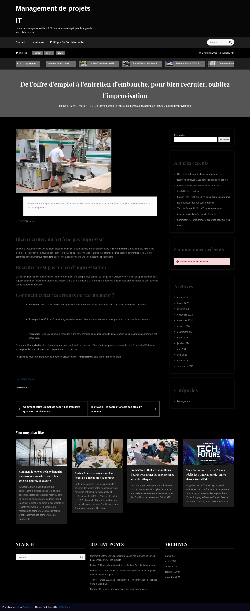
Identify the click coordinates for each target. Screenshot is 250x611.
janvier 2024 (183, 343)
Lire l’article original (25, 379)
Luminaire (38, 42)
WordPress (28, 606)
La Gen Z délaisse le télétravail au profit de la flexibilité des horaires (122, 63)
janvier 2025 (183, 309)
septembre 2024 (185, 332)
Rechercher (180, 135)
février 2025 (183, 303)
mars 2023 (182, 360)
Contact (20, 42)
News (60, 53)
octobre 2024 (184, 326)
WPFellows (64, 606)
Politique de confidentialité (67, 42)
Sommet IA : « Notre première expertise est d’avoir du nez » (119, 588)
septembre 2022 (185, 366)
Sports (49, 53)
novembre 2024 (185, 320)
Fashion (37, 53)
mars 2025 (182, 297)
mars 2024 (182, 337)
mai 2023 (182, 349)
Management (22, 387)
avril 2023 (182, 355)
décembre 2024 (185, 314)
